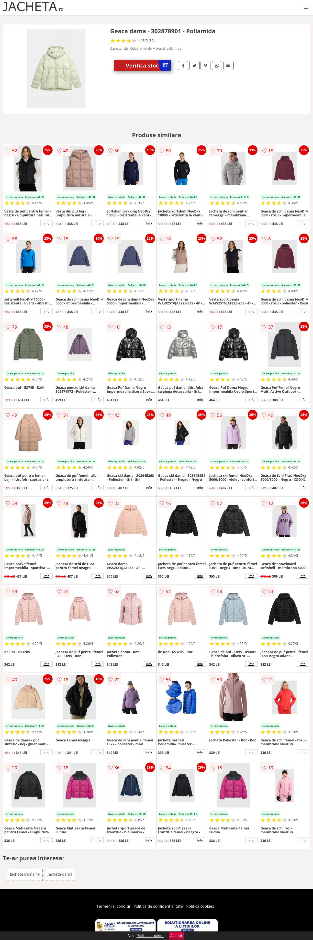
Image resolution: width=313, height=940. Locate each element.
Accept (176, 935)
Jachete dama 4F (25, 874)
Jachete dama (60, 874)
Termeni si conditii (113, 906)
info (46, 223)
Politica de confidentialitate (158, 906)
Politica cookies (200, 906)
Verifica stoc (148, 65)
